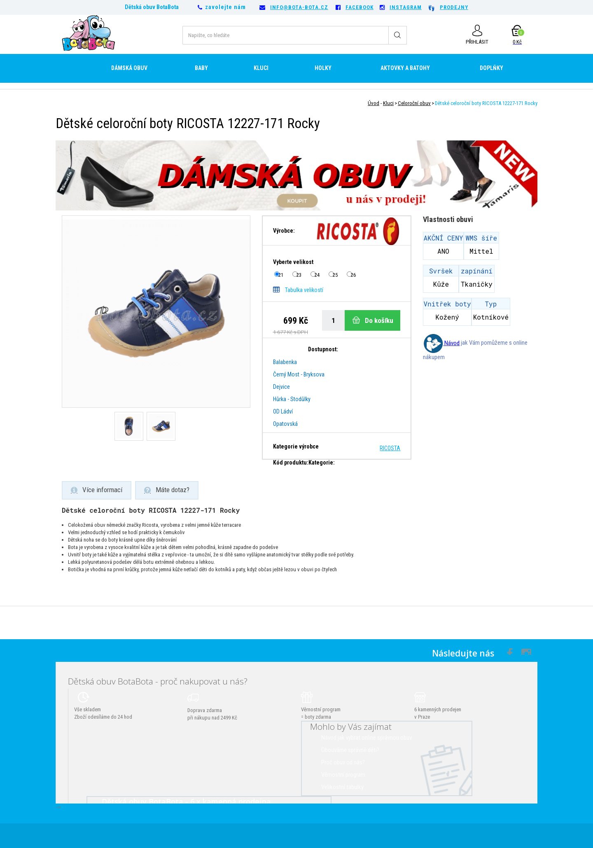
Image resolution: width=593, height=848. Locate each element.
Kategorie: (321, 462)
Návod (441, 343)
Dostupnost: (323, 349)
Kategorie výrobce (296, 446)
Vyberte (294, 262)
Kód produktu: (290, 462)
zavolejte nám (225, 7)
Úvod (373, 103)
